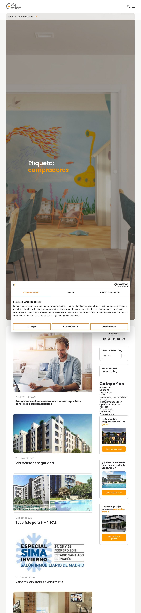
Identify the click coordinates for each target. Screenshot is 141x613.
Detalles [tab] (70, 292)
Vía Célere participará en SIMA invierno (39, 581)
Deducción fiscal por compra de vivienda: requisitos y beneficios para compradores (48, 402)
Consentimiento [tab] (31, 292)
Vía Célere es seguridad (35, 463)
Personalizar (70, 326)
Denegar (32, 326)
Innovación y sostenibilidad (113, 397)
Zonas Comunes (107, 414)
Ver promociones (114, 492)
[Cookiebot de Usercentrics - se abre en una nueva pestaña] (116, 285)
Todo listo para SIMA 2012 (36, 522)
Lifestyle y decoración (110, 401)
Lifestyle (103, 399)
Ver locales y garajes (114, 537)
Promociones (106, 409)
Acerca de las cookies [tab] (110, 292)
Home (10, 16)
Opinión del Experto (109, 404)
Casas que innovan (25, 16)
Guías (102, 394)
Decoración (105, 392)
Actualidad (105, 387)
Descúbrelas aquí (114, 449)
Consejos (104, 389)
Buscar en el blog (112, 350)
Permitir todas (109, 326)
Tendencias (105, 411)
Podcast (103, 406)
